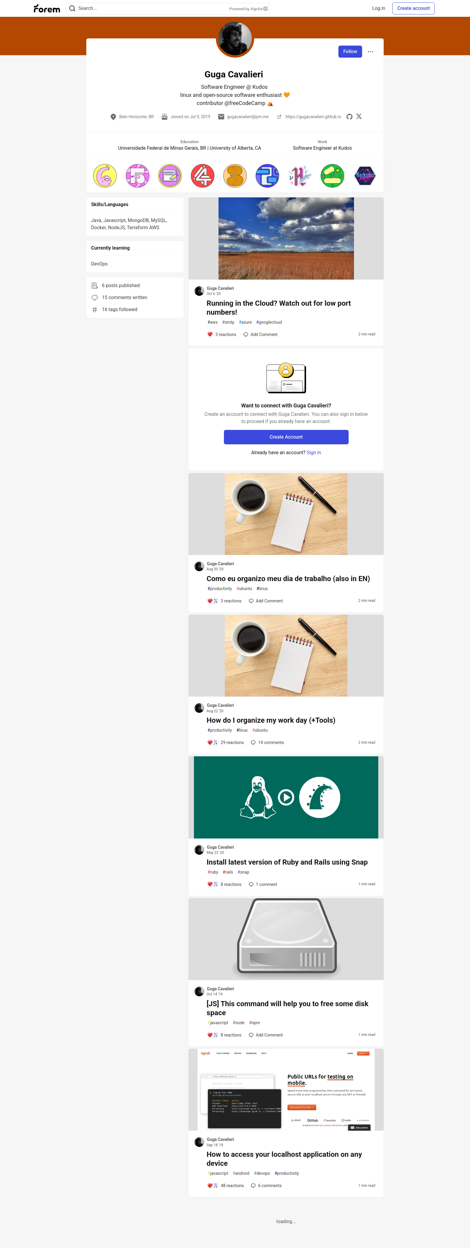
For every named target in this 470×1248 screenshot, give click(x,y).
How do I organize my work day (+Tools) (271, 720)
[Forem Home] (47, 8)
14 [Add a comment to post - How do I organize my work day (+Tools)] (267, 742)
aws (212, 322)
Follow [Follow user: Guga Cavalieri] (350, 51)
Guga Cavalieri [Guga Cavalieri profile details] (220, 288)
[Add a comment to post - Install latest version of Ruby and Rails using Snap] (224, 884)
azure (245, 322)
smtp (228, 322)
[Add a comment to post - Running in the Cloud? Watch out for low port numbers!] (222, 334)
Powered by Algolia (248, 9)
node (239, 1023)
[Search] (72, 8)
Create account (413, 8)
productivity (219, 589)
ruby (212, 872)
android (241, 1173)
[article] (286, 278)
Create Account (286, 437)
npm (254, 1023)
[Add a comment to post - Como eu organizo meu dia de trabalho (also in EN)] (224, 601)
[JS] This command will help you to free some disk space (287, 1008)
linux (262, 589)
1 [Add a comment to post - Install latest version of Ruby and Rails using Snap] (262, 884)
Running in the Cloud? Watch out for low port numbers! (279, 307)
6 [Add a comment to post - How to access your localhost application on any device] (265, 1185)
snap (243, 872)
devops (262, 1173)
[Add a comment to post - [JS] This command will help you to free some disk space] (224, 1035)
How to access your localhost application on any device (284, 1159)
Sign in (314, 452)
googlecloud (269, 322)
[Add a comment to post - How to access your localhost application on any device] (225, 1185)
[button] (105, 176)
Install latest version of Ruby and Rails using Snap (287, 862)
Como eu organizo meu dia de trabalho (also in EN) (288, 578)
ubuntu (244, 589)
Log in (378, 8)
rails (228, 872)
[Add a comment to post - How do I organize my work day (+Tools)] (225, 742)
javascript (217, 1023)
